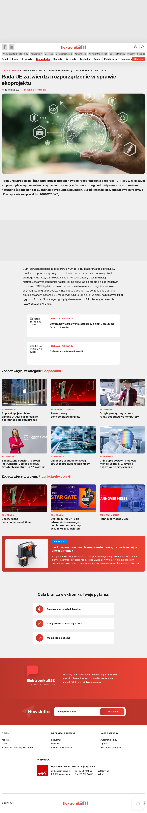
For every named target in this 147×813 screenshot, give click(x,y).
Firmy (15, 59)
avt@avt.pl (103, 771)
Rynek (5, 59)
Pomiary (131, 54)
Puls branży (110, 59)
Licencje (55, 743)
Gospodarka (43, 59)
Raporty (57, 59)
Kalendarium (128, 59)
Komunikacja (80, 54)
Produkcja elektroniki (12, 54)
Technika (85, 59)
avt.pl (100, 774)
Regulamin (56, 739)
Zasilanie (49, 54)
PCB (26, 54)
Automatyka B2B (108, 739)
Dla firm (138, 59)
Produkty (27, 59)
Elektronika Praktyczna (111, 747)
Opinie (96, 59)
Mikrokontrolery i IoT (98, 54)
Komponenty (36, 54)
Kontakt (5, 739)
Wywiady (71, 59)
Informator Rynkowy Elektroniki (17, 747)
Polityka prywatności (61, 747)
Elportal (104, 743)
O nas (4, 743)
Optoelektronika (117, 54)
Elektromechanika (64, 54)
